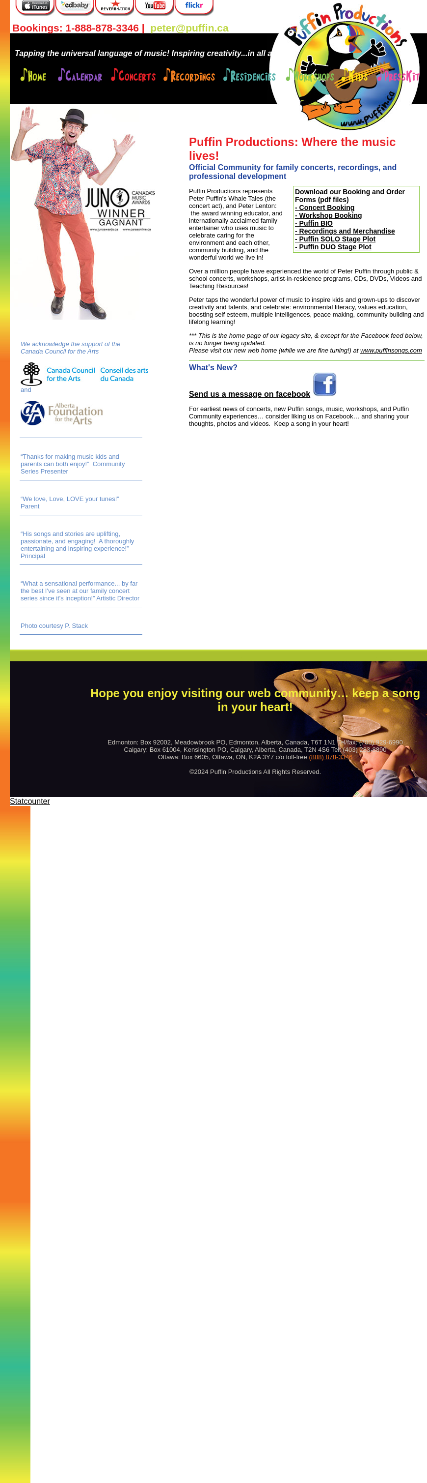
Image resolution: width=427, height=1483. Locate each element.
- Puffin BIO (314, 223)
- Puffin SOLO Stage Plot (335, 239)
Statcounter (30, 801)
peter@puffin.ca (189, 27)
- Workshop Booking (328, 215)
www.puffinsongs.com (391, 350)
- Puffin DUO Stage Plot (333, 247)
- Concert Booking (324, 207)
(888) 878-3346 (330, 757)
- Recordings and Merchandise (345, 231)
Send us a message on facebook (249, 394)
